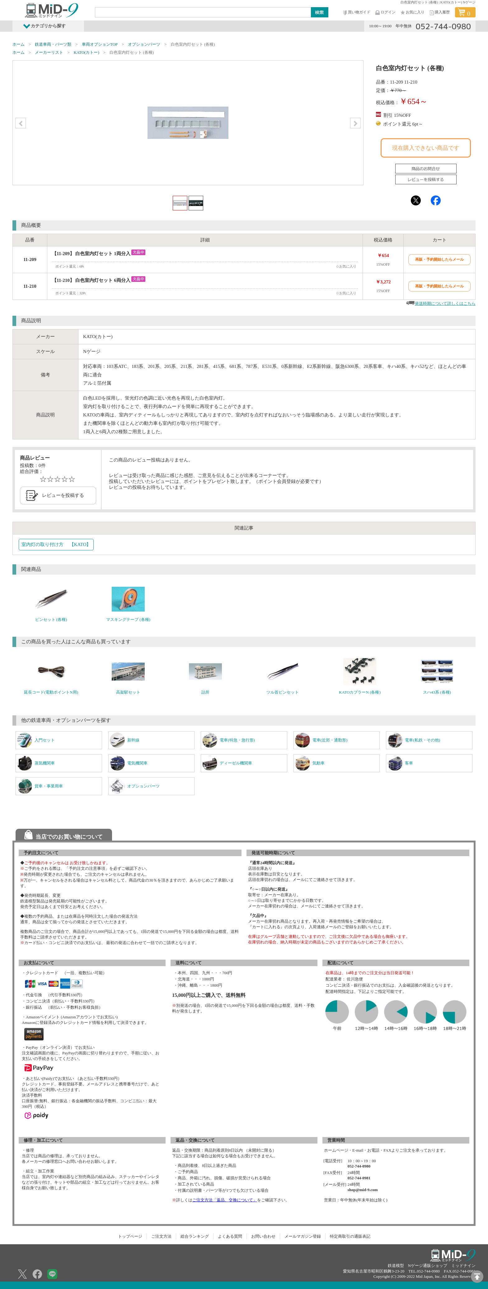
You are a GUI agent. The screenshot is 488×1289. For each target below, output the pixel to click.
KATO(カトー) (86, 52)
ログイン (385, 12)
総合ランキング (195, 1236)
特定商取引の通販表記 (350, 1236)
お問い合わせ (263, 1236)
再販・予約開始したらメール (439, 259)
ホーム (18, 44)
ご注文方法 (161, 1236)
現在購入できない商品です (425, 148)
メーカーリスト (49, 52)
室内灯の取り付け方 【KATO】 (56, 544)
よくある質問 (230, 1236)
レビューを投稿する (63, 495)
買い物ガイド (356, 12)
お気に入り (412, 12)
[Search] (203, 12)
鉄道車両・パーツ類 (53, 44)
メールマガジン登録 (302, 1236)
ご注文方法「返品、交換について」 (224, 1200)
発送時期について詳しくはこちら (445, 303)
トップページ (130, 1236)
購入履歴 (439, 12)
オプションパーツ (144, 44)
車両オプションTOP (100, 44)
